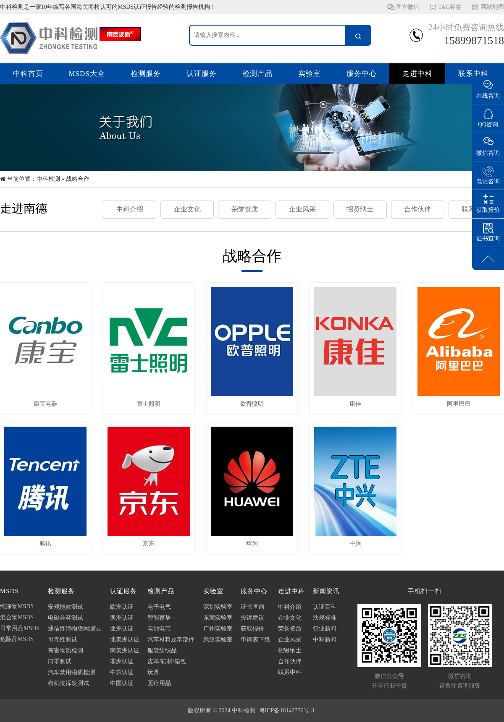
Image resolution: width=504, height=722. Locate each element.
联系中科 (473, 74)
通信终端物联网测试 (74, 629)
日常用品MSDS (19, 628)
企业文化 (187, 209)
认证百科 (324, 607)
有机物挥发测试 (68, 683)
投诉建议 (252, 618)
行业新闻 (324, 629)
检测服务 (146, 74)
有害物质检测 (65, 650)
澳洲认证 (122, 618)
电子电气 (159, 607)
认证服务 (201, 74)
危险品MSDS (17, 639)
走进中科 (417, 74)
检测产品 (257, 74)
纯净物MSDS (17, 606)
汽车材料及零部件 (170, 639)
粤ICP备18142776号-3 (286, 710)
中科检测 (48, 179)
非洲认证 (122, 661)
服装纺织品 (162, 650)
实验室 (309, 74)
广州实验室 (218, 629)
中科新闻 (324, 639)
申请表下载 (255, 639)
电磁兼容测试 (65, 618)
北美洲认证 (124, 639)
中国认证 (122, 683)
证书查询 (252, 607)
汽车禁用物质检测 (71, 672)
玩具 (153, 672)
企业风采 (302, 209)
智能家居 (159, 618)
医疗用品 (159, 683)
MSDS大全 (87, 74)
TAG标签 (450, 7)
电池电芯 (159, 629)
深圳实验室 (218, 607)
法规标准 (324, 618)
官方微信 (407, 9)
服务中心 (361, 74)
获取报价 (252, 629)
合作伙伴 (417, 209)
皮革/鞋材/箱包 (166, 661)
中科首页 (28, 74)
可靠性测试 (62, 639)
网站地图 (492, 7)
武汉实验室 (218, 639)
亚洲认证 (122, 629)
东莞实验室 (218, 618)
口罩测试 (59, 661)
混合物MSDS (17, 617)
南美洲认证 (124, 650)
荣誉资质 (244, 209)
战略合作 (77, 179)
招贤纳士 (359, 209)
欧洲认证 (122, 607)
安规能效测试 (65, 607)
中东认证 (122, 672)
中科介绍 (129, 209)
